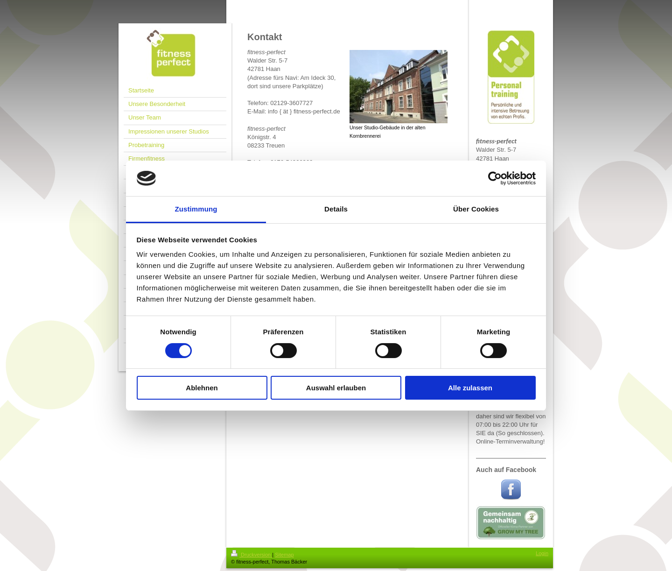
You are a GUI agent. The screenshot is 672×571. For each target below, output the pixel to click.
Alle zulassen (470, 388)
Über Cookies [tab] (476, 209)
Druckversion (251, 554)
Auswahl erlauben (336, 388)
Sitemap (284, 554)
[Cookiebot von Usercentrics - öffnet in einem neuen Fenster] (495, 178)
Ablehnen (201, 388)
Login (542, 553)
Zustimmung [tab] (196, 209)
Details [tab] (336, 209)
